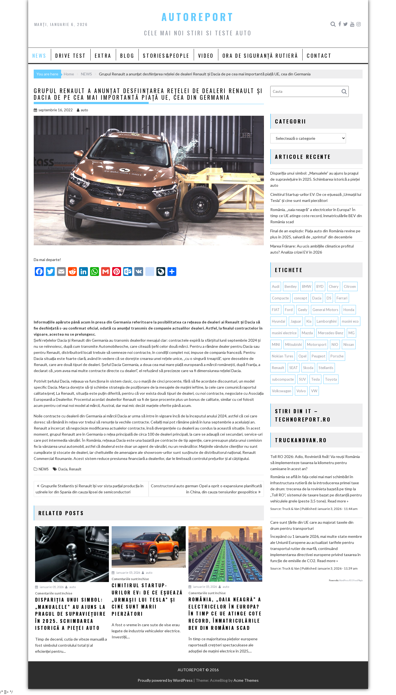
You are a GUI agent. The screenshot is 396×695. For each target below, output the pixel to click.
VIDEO (206, 55)
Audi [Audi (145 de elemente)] (275, 286)
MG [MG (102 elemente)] (351, 333)
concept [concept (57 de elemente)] (300, 298)
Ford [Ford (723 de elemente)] (289, 309)
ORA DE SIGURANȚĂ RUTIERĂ (260, 55)
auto (82, 110)
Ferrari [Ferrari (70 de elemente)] (342, 298)
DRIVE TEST (70, 55)
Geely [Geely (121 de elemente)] (302, 309)
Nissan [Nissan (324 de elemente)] (348, 344)
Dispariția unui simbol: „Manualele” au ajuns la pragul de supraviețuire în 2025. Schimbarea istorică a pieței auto (315, 179)
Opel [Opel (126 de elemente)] (302, 356)
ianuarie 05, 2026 (49, 587)
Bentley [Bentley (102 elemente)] (291, 286)
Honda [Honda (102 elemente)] (348, 309)
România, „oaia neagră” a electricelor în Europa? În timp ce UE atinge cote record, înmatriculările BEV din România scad (316, 215)
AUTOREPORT (197, 16)
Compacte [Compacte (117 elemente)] (280, 298)
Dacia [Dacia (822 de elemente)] (316, 298)
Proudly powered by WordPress (165, 680)
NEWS (39, 55)
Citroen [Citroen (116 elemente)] (350, 286)
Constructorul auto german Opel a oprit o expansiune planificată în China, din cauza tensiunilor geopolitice (206, 488)
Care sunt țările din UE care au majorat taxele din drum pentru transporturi (311, 525)
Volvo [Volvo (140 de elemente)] (301, 391)
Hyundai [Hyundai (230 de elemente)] (278, 321)
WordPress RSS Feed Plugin (351, 580)
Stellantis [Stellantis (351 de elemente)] (326, 367)
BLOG (127, 55)
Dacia (62, 469)
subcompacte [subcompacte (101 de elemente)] (283, 379)
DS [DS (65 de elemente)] (329, 298)
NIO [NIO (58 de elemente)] (335, 344)
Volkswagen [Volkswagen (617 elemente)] (281, 391)
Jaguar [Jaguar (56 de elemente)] (295, 321)
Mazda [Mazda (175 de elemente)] (307, 333)
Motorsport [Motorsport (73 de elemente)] (316, 344)
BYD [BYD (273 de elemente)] (320, 286)
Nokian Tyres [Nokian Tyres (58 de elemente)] (282, 356)
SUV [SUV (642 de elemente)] (302, 379)
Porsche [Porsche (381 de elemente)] (337, 356)
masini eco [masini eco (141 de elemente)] (350, 321)
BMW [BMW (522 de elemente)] (306, 286)
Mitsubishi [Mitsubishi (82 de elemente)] (293, 344)
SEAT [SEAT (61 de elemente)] (293, 367)
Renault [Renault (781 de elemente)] (278, 367)
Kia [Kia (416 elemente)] (308, 321)
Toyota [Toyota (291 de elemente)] (331, 379)
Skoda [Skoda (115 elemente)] (308, 367)
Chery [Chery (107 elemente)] (334, 286)
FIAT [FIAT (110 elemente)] (276, 309)
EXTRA (103, 55)
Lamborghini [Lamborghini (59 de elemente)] (327, 321)
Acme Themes (246, 680)
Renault (75, 469)
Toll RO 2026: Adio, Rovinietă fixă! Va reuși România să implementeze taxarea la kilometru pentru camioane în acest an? (315, 462)
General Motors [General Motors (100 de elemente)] (325, 309)
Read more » (337, 501)
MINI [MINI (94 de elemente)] (276, 344)
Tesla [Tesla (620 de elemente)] (315, 379)
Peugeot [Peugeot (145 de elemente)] (318, 356)
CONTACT (319, 55)
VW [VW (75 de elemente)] (314, 391)
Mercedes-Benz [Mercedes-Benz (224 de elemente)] (330, 333)
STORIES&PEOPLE (166, 55)
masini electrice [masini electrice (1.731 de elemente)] (284, 333)
